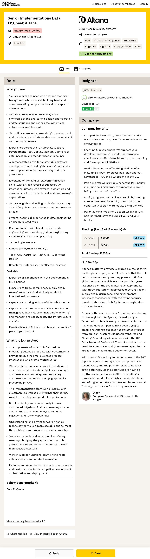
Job (64, 68)
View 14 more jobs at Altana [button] (48, 533)
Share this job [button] (17, 533)
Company (82, 68)
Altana (31, 23)
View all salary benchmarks (24, 521)
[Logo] (11, 4)
